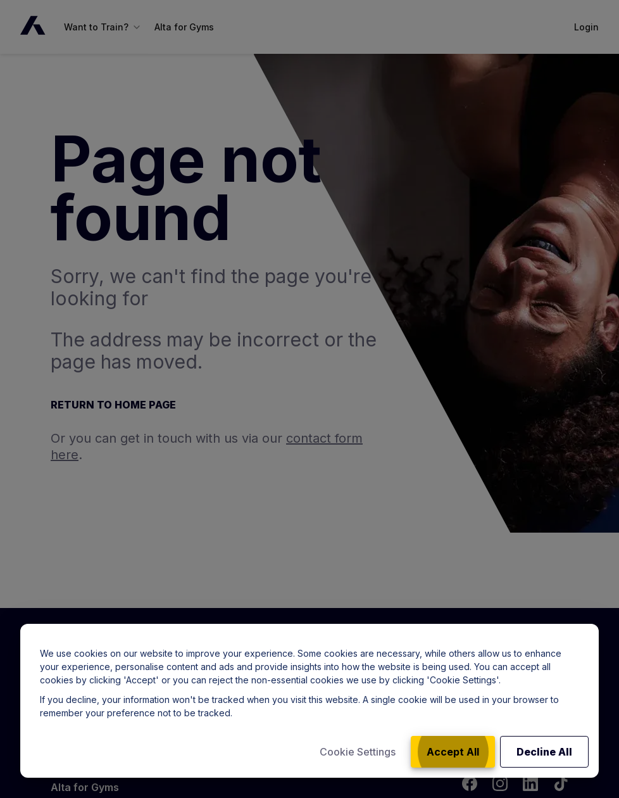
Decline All (544, 752)
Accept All (453, 752)
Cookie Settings (358, 751)
